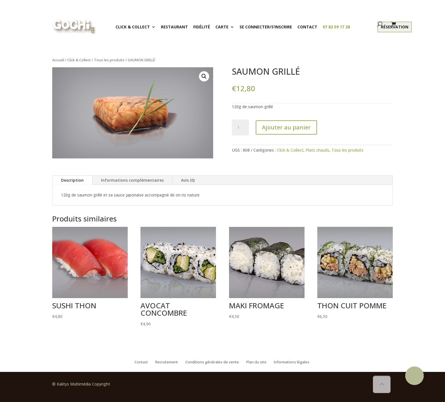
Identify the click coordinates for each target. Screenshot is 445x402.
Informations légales (291, 362)
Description (72, 180)
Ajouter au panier (286, 127)
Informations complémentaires (132, 180)
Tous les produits (109, 59)
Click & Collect (133, 27)
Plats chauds (317, 150)
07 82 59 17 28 (336, 27)
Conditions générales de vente (212, 362)
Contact (307, 27)
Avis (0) (188, 180)
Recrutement (166, 362)
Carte (221, 27)
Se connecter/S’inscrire (266, 27)
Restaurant (174, 27)
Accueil (58, 59)
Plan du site (256, 362)
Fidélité (201, 27)
